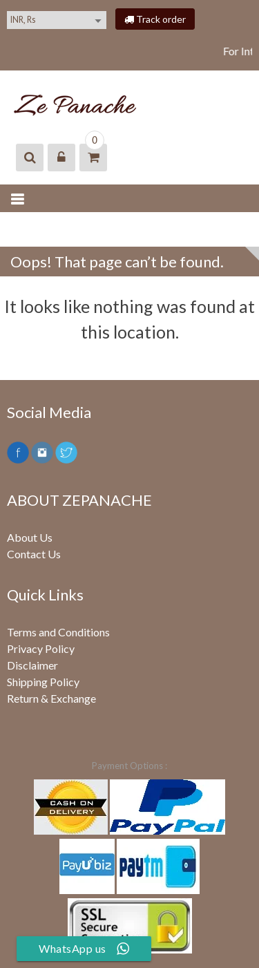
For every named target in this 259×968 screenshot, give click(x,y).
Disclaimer (32, 665)
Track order (155, 19)
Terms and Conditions (58, 631)
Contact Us (34, 553)
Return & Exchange (51, 698)
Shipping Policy (43, 681)
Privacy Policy (41, 648)
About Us (29, 537)
